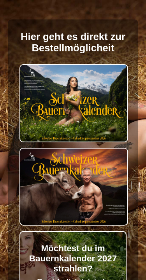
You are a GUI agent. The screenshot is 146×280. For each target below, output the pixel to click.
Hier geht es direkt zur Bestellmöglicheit (73, 42)
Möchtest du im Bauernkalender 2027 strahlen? (73, 258)
